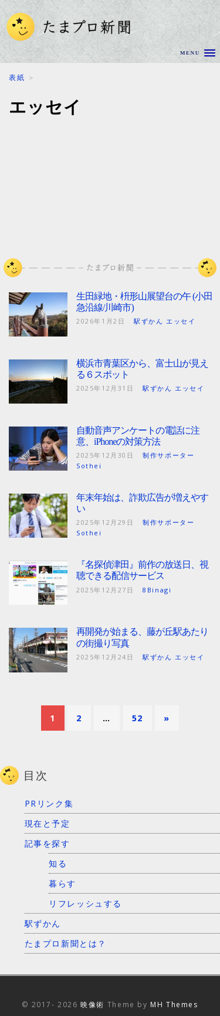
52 (137, 718)
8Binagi (157, 589)
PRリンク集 (49, 803)
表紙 (17, 77)
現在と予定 (47, 823)
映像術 (92, 1005)
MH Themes (174, 1005)
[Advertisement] (110, 180)
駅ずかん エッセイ (164, 321)
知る (58, 863)
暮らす (62, 883)
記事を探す (47, 843)
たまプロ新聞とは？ (66, 943)
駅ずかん (43, 923)
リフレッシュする (85, 903)
